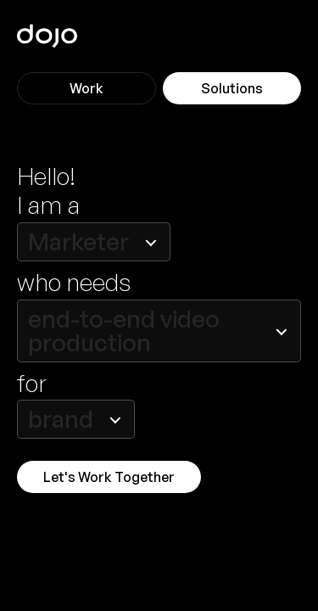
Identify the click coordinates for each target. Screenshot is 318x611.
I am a (48, 206)
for (32, 384)
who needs (74, 283)
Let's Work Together (109, 476)
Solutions (232, 88)
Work (86, 88)
